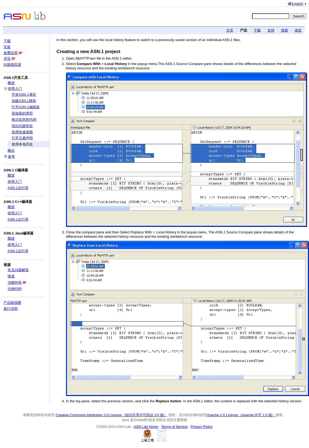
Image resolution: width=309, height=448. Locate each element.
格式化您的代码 (24, 120)
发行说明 (11, 309)
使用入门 (15, 88)
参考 (11, 157)
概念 (11, 151)
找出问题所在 (22, 126)
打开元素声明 (22, 138)
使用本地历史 (22, 144)
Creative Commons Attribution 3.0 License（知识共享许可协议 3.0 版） (111, 415)
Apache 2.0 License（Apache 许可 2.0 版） (241, 415)
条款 (298, 30)
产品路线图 (12, 303)
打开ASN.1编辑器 (26, 107)
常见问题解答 (18, 270)
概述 (11, 83)
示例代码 (15, 289)
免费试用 (11, 53)
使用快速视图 (22, 132)
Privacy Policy (202, 427)
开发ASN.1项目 (24, 94)
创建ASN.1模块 (24, 101)
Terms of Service (174, 427)
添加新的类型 (22, 113)
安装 (7, 47)
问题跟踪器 (12, 65)
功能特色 (15, 282)
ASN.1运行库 (18, 188)
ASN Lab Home (146, 427)
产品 (243, 30)
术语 (7, 59)
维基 (284, 30)
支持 (271, 30)
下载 (257, 30)
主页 (229, 30)
